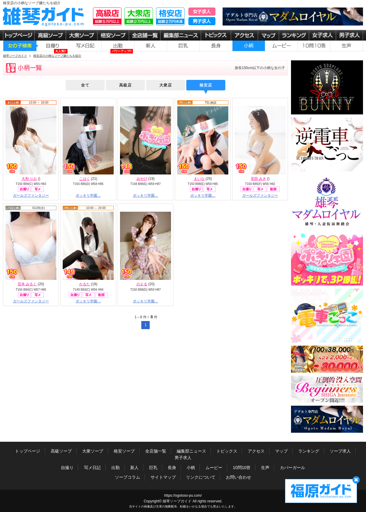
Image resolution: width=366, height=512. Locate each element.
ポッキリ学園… (88, 195)
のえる (141, 284)
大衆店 (165, 85)
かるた (84, 284)
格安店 (206, 85)
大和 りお (29, 179)
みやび (141, 179)
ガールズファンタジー (31, 195)
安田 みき (258, 179)
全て (85, 85)
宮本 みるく (27, 284)
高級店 (125, 85)
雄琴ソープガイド (177, 501)
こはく (84, 179)
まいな (199, 179)
